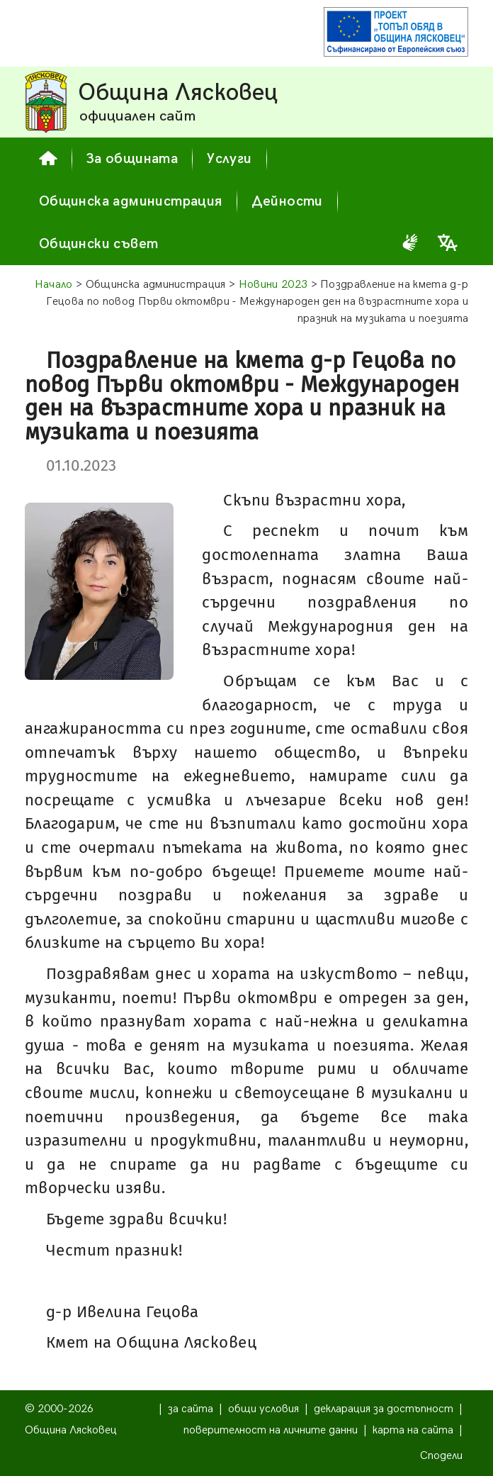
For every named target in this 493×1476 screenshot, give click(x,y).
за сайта (190, 1409)
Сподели (441, 1456)
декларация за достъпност (383, 1409)
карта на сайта (413, 1430)
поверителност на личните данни (270, 1430)
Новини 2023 (273, 284)
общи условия (263, 1409)
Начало (54, 284)
